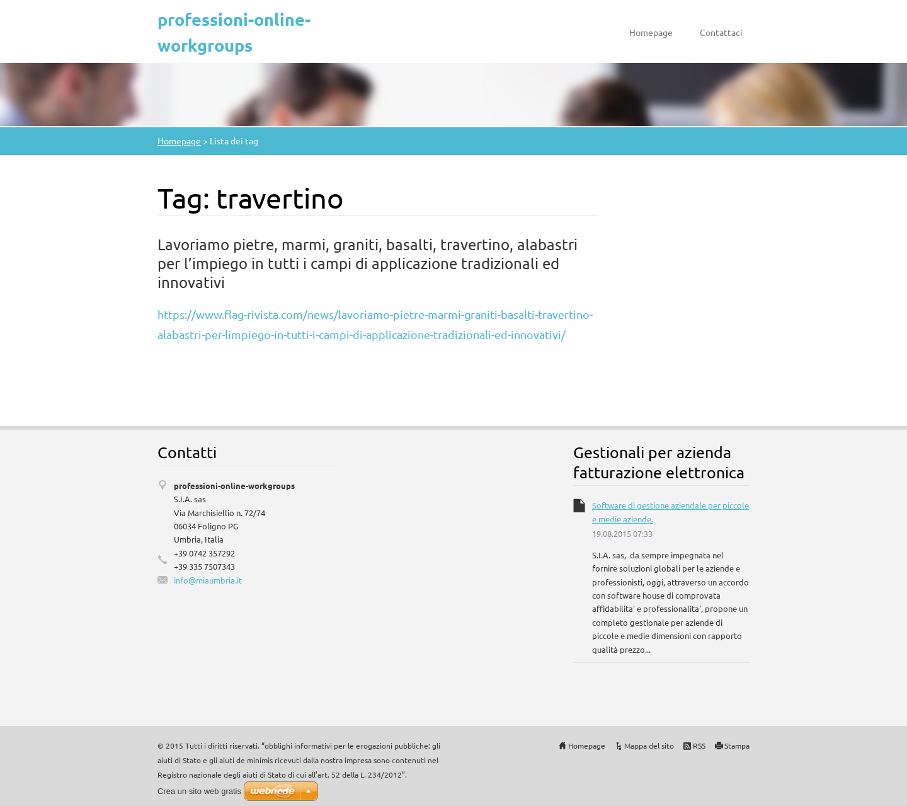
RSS (699, 745)
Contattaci (721, 32)
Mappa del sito (649, 745)
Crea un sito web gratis (199, 791)
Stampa (737, 745)
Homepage (651, 32)
